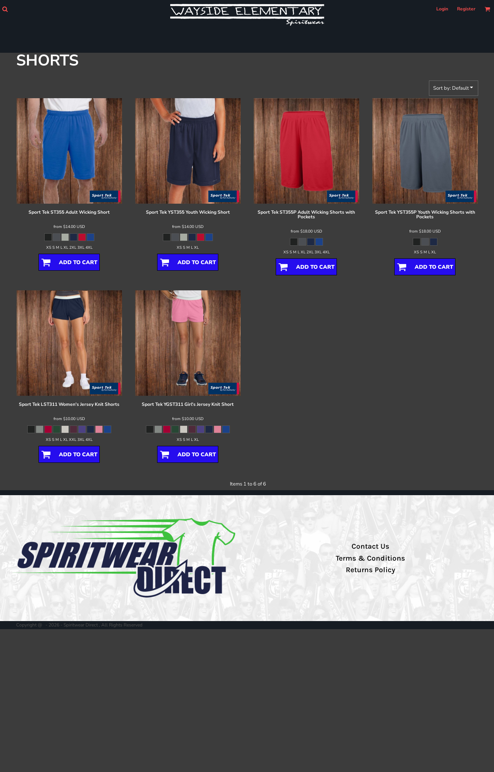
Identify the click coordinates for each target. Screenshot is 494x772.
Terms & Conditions (370, 558)
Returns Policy (370, 570)
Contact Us (370, 546)
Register (466, 9)
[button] (5, 9)
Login (442, 9)
